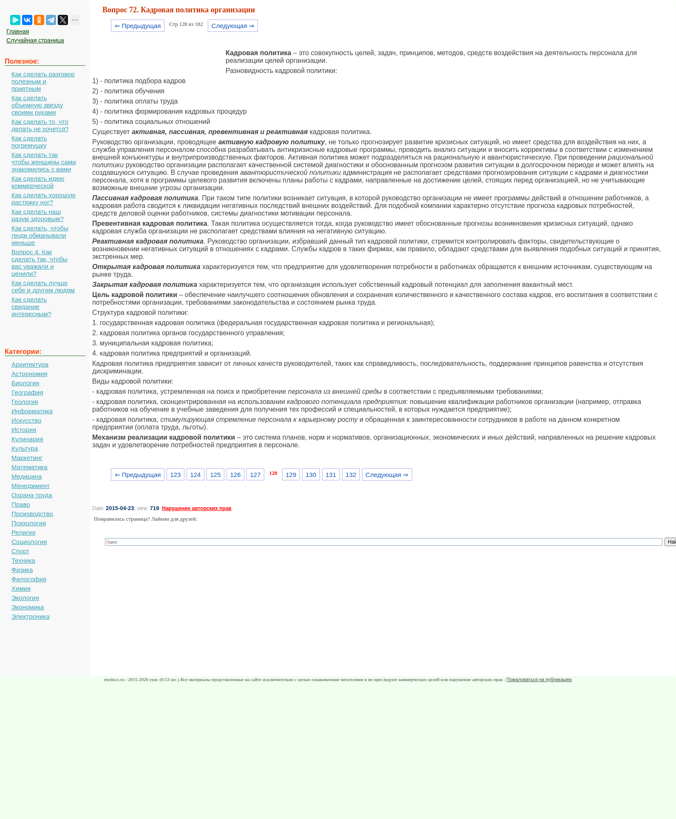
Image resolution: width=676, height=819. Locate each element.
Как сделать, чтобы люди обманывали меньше (39, 235)
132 (350, 474)
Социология (29, 541)
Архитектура (29, 364)
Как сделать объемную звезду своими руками (37, 105)
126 (235, 474)
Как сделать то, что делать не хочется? (40, 125)
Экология (25, 597)
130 (310, 474)
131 (330, 474)
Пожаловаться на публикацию (539, 679)
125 (215, 474)
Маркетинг (26, 457)
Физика (22, 569)
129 (291, 474)
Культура (24, 448)
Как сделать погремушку (29, 142)
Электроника (30, 616)
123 (175, 474)
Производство (32, 513)
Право (20, 504)
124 (195, 474)
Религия (23, 532)
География (27, 392)
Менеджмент (30, 485)
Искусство (26, 420)
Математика (29, 467)
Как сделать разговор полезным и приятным (43, 81)
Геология (24, 401)
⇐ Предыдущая (138, 25)
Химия (21, 588)
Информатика (32, 411)
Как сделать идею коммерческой (37, 182)
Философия (28, 579)
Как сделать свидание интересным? (31, 306)
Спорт (20, 551)
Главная (17, 31)
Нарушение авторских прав (196, 508)
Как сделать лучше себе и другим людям (43, 286)
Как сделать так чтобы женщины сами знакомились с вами (43, 162)
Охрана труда (31, 495)
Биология (25, 383)
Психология (28, 523)
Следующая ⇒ (233, 25)
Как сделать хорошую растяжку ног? (43, 198)
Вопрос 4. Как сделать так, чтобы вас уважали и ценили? (39, 262)
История (23, 429)
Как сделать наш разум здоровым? (37, 215)
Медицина (26, 476)
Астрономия (29, 373)
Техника (23, 560)
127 (255, 474)
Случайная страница (35, 40)
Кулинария (27, 439)
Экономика (27, 607)
